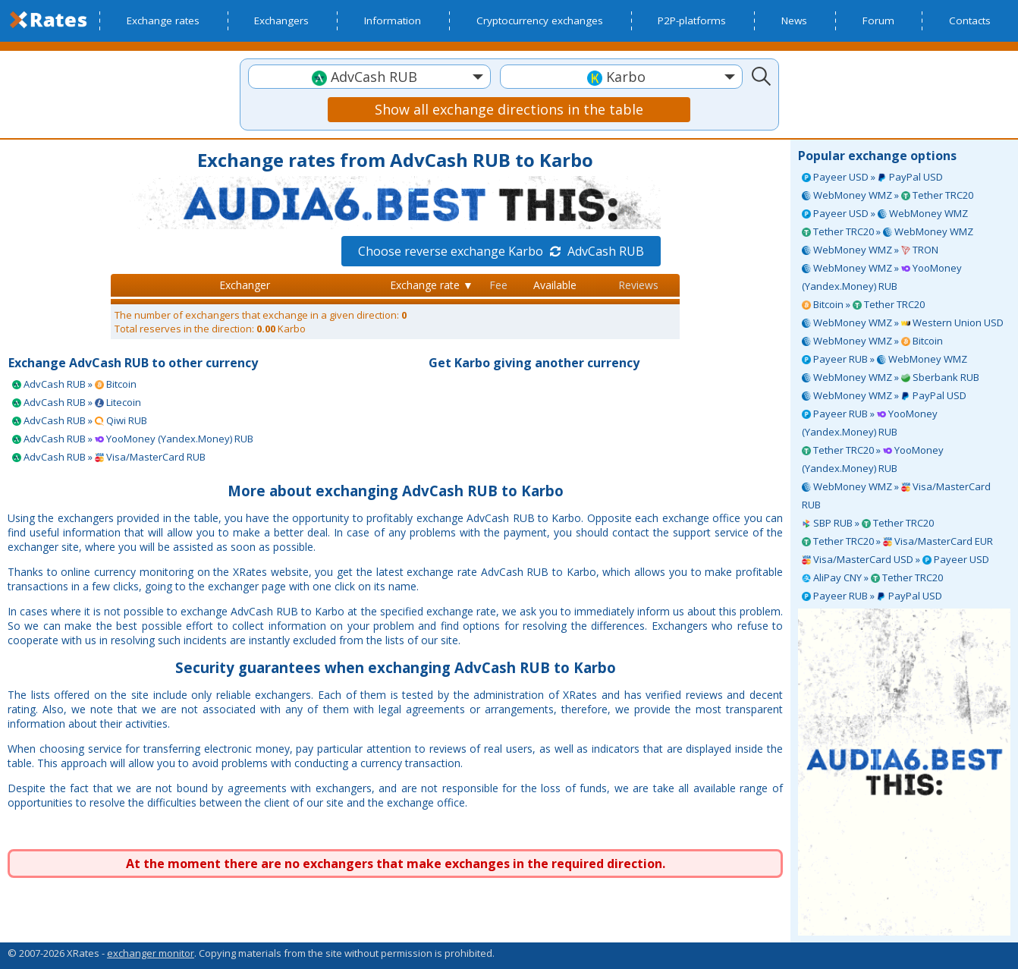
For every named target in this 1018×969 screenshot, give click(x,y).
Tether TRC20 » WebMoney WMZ (887, 231)
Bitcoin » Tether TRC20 (863, 304)
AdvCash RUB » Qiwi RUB (79, 420)
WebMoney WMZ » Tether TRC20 (887, 195)
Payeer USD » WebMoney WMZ (885, 213)
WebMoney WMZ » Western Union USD (903, 322)
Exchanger (244, 285)
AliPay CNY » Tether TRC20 (872, 577)
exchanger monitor (150, 953)
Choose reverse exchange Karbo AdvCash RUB (501, 251)
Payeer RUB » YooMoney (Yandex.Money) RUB (870, 423)
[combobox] (369, 76)
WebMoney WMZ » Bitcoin (872, 341)
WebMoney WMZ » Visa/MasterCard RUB (896, 495)
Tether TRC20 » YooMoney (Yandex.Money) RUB (873, 459)
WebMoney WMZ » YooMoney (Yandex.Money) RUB (882, 277)
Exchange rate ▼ (431, 285)
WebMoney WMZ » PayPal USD (884, 395)
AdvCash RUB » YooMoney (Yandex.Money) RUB (132, 438)
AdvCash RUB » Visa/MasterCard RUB (109, 457)
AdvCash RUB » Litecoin (76, 402)
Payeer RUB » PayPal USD (872, 595)
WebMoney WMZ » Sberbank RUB (890, 377)
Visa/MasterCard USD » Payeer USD (895, 559)
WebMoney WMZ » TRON (870, 249)
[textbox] (369, 77)
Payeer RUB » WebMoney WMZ (884, 359)
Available (555, 285)
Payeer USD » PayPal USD (872, 177)
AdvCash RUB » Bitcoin (74, 384)
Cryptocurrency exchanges (539, 20)
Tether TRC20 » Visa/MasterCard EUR (897, 541)
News (794, 20)
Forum (878, 20)
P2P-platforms (692, 20)
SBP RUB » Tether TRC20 (868, 523)
